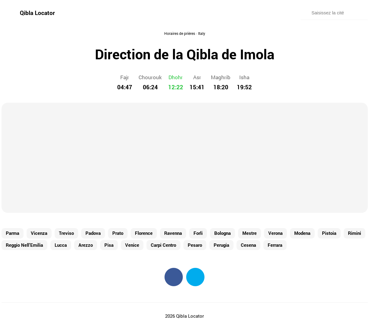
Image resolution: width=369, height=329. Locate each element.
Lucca (61, 245)
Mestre (249, 233)
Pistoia (329, 233)
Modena (302, 233)
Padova (93, 233)
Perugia (221, 245)
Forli (198, 233)
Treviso (66, 233)
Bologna (222, 233)
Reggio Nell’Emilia (24, 245)
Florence (144, 233)
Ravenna (173, 233)
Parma (12, 233)
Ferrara (275, 245)
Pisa (109, 245)
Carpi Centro (163, 245)
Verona (275, 233)
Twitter (195, 277)
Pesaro (195, 245)
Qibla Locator (37, 13)
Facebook (174, 277)
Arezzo (85, 245)
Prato (117, 233)
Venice (132, 245)
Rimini (354, 233)
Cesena (248, 245)
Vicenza (39, 233)
